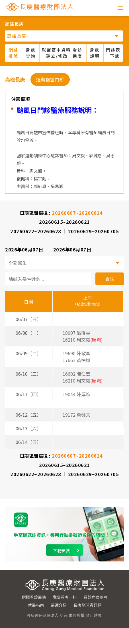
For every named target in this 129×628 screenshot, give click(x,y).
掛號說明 (95, 53)
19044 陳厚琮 (76, 394)
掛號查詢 (31, 53)
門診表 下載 (113, 53)
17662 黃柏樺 (76, 360)
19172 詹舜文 (76, 414)
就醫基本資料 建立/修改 (55, 53)
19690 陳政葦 (76, 353)
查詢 (109, 279)
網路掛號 (13, 53)
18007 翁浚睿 (76, 332)
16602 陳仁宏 (76, 373)
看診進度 (77, 53)
